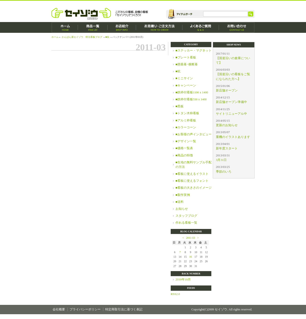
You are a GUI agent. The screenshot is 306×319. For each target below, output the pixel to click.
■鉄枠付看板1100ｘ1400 (191, 92)
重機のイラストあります (233, 137)
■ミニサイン (184, 78)
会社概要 (59, 309)
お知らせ (181, 209)
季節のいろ (223, 171)
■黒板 (179, 106)
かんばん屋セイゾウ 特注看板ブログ (82, 37)
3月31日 (221, 160)
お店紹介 (122, 27)
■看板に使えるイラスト (191, 174)
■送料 (179, 202)
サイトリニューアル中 (231, 113)
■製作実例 (182, 195)
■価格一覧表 (184, 148)
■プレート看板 (185, 57)
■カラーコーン (185, 127)
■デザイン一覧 (185, 141)
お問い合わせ (237, 27)
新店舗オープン (227, 90)
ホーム (64, 27)
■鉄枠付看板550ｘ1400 (191, 99)
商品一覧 (93, 27)
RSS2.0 (175, 294)
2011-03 (190, 237)
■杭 (107, 37)
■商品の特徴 (184, 155)
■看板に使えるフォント (191, 180)
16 (190, 256)
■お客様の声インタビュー (193, 134)
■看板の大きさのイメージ (193, 187)
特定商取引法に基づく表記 (123, 309)
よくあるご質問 (200, 27)
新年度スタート (227, 148)
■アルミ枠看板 (185, 120)
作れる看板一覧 (186, 222)
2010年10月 (183, 279)
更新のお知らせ (227, 125)
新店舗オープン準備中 (231, 102)
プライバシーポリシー (85, 309)
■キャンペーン (185, 85)
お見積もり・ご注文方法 (159, 27)
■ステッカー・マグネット (193, 50)
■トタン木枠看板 (187, 113)
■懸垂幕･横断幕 (186, 64)
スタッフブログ (186, 215)
